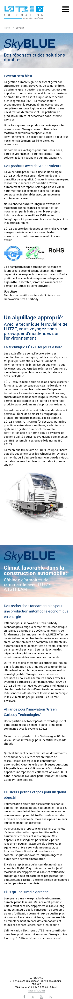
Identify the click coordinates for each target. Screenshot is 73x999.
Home (9, 27)
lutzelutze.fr (36, 990)
